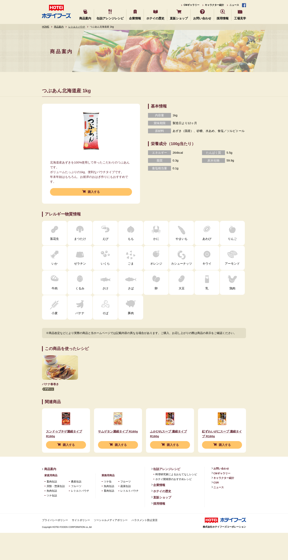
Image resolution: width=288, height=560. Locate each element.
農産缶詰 (76, 492)
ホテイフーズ (56, 11)
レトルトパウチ (76, 26)
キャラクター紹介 (214, 5)
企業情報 (135, 18)
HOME (45, 26)
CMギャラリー (191, 5)
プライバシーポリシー (55, 531)
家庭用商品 (50, 486)
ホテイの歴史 (155, 18)
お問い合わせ (202, 18)
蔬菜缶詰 (125, 497)
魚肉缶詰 (52, 501)
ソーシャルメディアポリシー (111, 531)
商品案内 (85, 18)
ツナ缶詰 (52, 506)
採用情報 (223, 18)
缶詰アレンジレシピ (110, 18)
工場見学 (240, 18)
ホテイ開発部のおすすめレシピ (173, 490)
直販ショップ (179, 18)
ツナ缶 (108, 492)
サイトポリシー (81, 531)
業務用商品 (108, 486)
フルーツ (76, 497)
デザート (48, 389)
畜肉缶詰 (52, 492)
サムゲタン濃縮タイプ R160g (118, 442)
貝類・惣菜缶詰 (56, 497)
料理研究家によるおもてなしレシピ (176, 485)
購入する (94, 191)
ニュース (234, 5)
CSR (216, 493)
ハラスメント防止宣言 (145, 531)
